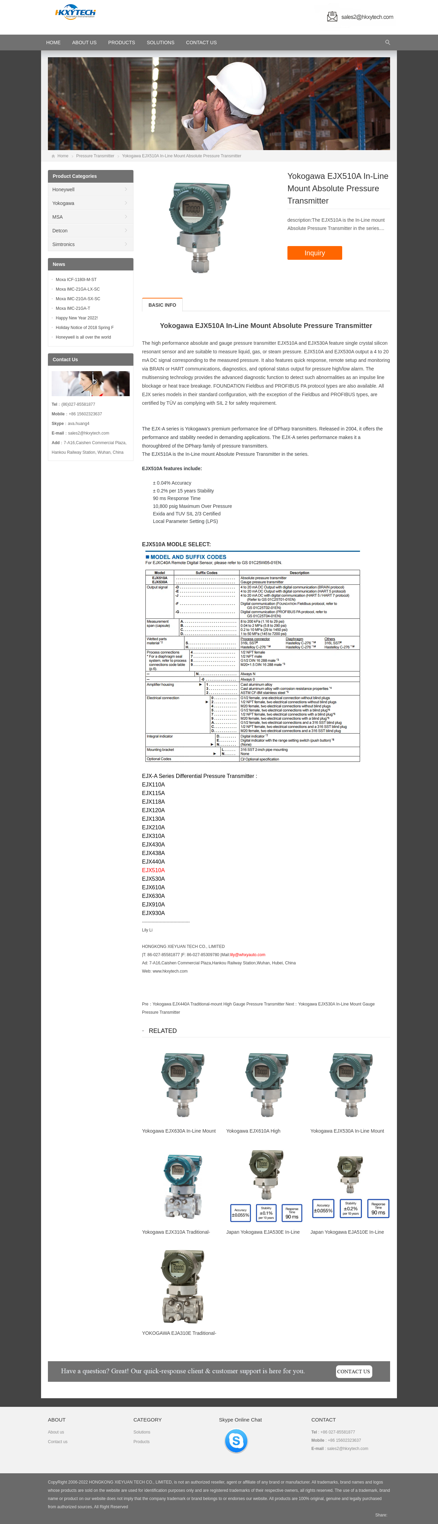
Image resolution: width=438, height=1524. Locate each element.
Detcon (59, 230)
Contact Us (201, 42)
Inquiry (315, 253)
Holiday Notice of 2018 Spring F (85, 327)
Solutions (161, 42)
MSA (57, 217)
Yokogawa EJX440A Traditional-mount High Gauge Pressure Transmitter (219, 1004)
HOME (53, 42)
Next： (292, 1004)
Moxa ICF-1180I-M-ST (76, 279)
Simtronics (63, 244)
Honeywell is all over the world (83, 337)
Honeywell (63, 189)
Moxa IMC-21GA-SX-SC (78, 298)
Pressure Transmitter (95, 156)
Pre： (147, 1004)
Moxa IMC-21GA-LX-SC (78, 289)
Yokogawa (63, 203)
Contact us (57, 1441)
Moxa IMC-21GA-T (73, 308)
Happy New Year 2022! (77, 318)
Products (121, 42)
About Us (84, 42)
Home (62, 156)
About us (56, 1432)
